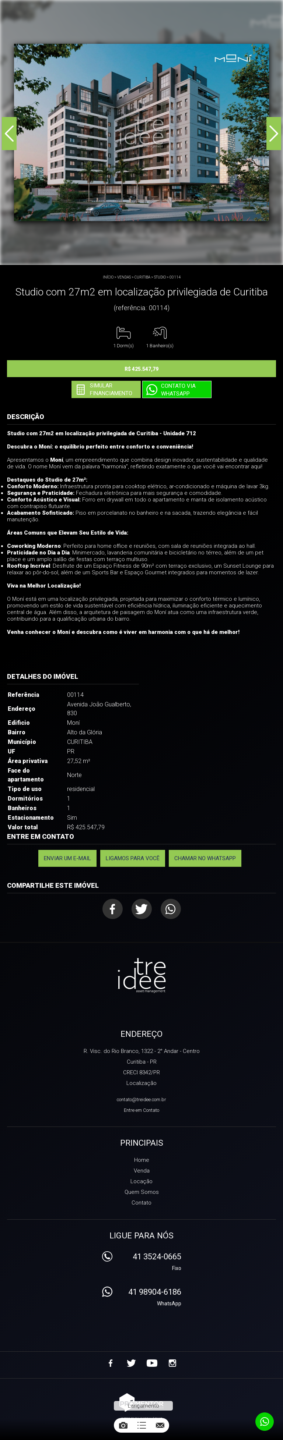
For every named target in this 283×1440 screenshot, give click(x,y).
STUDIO (160, 277)
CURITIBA (142, 277)
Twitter (142, 909)
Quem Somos (142, 1192)
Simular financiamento (111, 389)
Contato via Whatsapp (178, 390)
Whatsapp (171, 909)
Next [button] (273, 133)
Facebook (112, 909)
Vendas (124, 277)
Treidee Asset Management (141, 976)
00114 (175, 277)
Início (108, 277)
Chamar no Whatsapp (205, 858)
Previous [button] (9, 133)
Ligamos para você (133, 858)
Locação (141, 1181)
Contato (141, 1202)
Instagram (172, 1363)
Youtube (151, 1363)
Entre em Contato (141, 1110)
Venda (142, 1170)
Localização (141, 1083)
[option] (141, 132)
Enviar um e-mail (67, 858)
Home (141, 1160)
